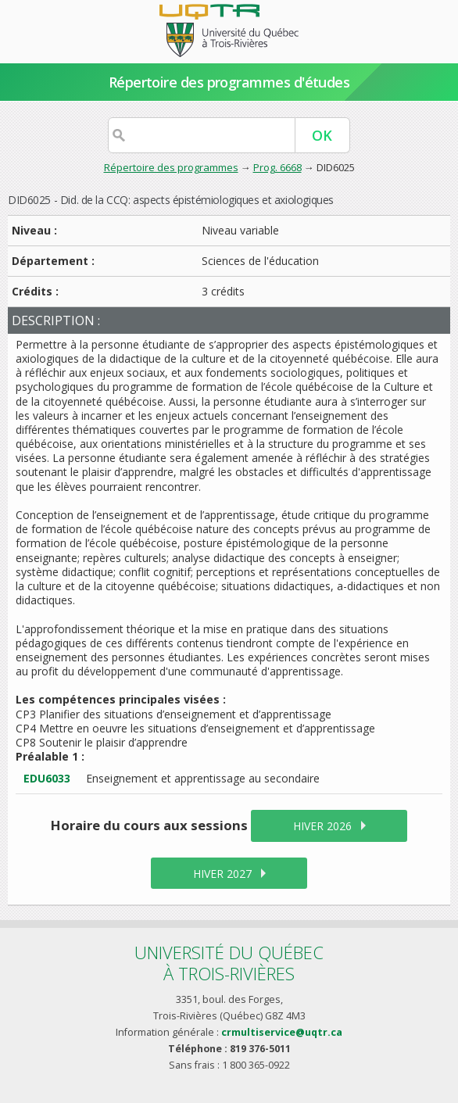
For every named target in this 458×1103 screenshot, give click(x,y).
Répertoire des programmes (171, 167)
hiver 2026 (322, 825)
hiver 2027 (222, 873)
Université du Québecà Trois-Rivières (229, 962)
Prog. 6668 (277, 167)
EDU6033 (46, 778)
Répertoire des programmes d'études (229, 82)
